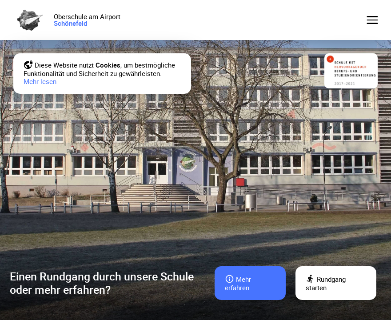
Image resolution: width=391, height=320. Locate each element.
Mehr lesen (40, 81)
